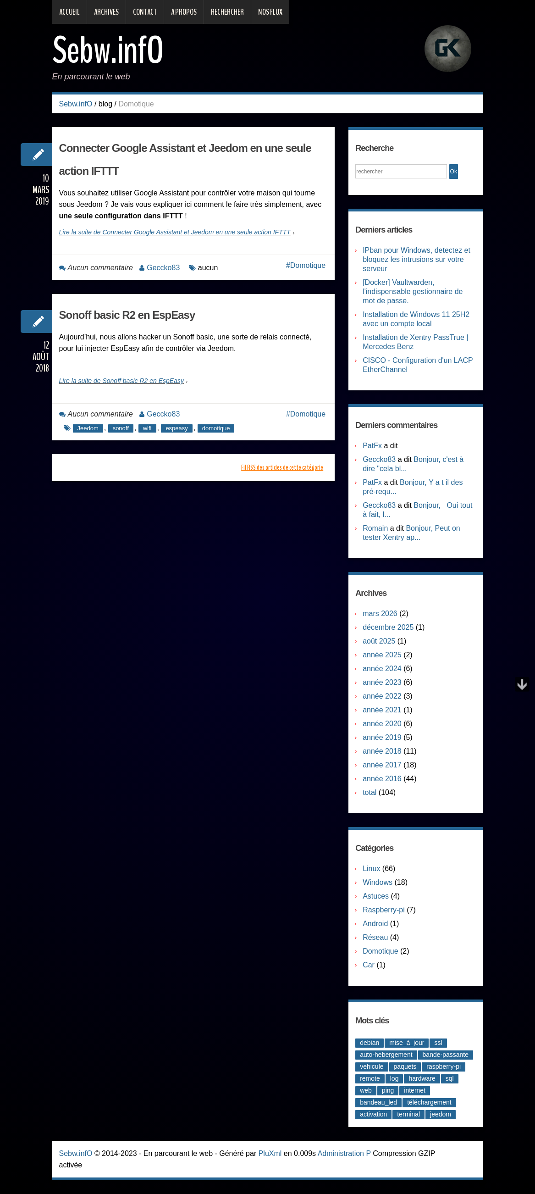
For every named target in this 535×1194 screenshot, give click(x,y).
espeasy (176, 428)
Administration (341, 1153)
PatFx (372, 446)
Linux (371, 868)
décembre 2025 (388, 627)
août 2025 (379, 641)
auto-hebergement (386, 1054)
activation (373, 1114)
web (366, 1090)
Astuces (376, 896)
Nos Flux (270, 11)
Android (375, 923)
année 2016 (382, 779)
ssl (438, 1042)
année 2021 (382, 710)
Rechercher (227, 11)
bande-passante (446, 1054)
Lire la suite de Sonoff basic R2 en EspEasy (121, 380)
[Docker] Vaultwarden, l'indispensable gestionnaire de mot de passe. (413, 291)
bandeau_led (378, 1102)
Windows (377, 882)
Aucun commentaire (100, 268)
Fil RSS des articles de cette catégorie (282, 467)
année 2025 (382, 655)
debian (369, 1042)
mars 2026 (380, 613)
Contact (145, 11)
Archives (106, 11)
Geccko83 (163, 268)
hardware (421, 1078)
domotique (216, 428)
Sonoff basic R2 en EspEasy (127, 315)
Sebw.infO (108, 50)
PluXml (270, 1153)
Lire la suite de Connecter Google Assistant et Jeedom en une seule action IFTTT (175, 232)
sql (450, 1078)
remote (370, 1078)
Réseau (375, 937)
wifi (147, 428)
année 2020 (382, 724)
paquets (405, 1066)
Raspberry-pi (384, 910)
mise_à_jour (406, 1042)
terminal (408, 1114)
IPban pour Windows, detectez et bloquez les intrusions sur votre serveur (416, 259)
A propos (184, 11)
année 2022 (382, 696)
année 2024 (382, 668)
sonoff (121, 428)
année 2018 (382, 751)
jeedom (440, 1114)
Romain (375, 528)
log (394, 1078)
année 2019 (382, 737)
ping (388, 1090)
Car (369, 965)
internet (414, 1090)
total (371, 792)
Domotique (307, 265)
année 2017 (382, 765)
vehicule (371, 1066)
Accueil (69, 11)
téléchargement (429, 1102)
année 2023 (382, 682)
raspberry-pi (443, 1066)
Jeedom (88, 428)
